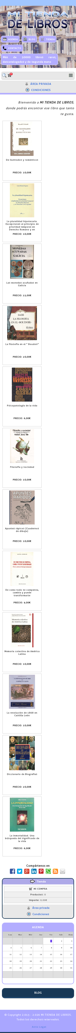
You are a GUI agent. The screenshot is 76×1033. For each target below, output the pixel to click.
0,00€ (38, 900)
